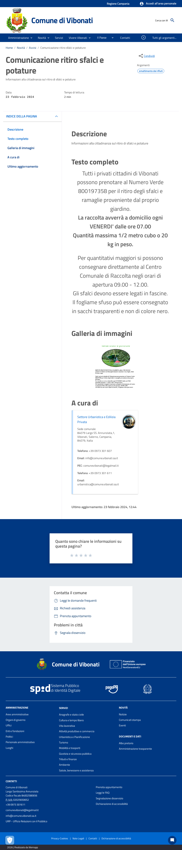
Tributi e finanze (68, 759)
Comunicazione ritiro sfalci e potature (63, 48)
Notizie (123, 714)
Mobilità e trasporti (69, 748)
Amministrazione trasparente (135, 749)
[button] (158, 4)
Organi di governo (15, 720)
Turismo (63, 742)
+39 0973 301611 (15, 805)
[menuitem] (100, 37)
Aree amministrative (17, 714)
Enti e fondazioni (15, 731)
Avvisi (32, 48)
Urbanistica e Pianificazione (74, 737)
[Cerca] (172, 20)
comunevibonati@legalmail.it (22, 810)
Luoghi (9, 748)
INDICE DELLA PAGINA (21, 116)
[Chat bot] (172, 840)
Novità (21, 48)
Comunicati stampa (130, 720)
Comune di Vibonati (62, 20)
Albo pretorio (126, 743)
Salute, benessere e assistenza (76, 770)
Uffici (9, 725)
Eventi (122, 725)
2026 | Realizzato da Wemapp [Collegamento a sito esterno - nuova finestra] (22, 847)
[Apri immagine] (116, 367)
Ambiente (64, 765)
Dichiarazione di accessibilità (112, 804)
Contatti (11, 781)
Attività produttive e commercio (76, 731)
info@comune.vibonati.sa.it (21, 816)
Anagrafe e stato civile (71, 714)
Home (9, 48)
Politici (9, 737)
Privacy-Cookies (59, 838)
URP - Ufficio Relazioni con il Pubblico (26, 821)
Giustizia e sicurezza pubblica (75, 754)
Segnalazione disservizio (109, 798)
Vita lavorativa (67, 726)
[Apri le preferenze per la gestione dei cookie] (9, 840)
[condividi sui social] (146, 56)
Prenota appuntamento (109, 787)
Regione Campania (118, 3)
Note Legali (78, 838)
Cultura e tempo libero (71, 720)
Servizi (63, 708)
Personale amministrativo (20, 742)
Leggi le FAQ (102, 793)
